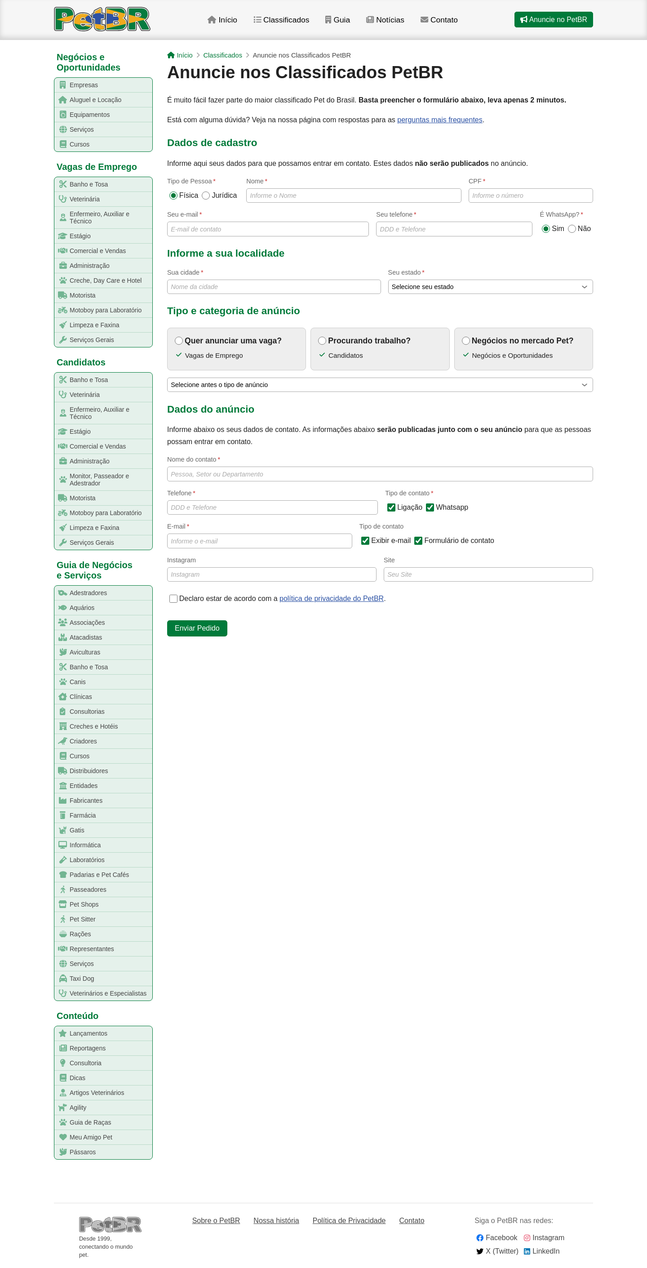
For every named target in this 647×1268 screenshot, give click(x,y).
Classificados (287, 22)
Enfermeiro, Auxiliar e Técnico (92, 217)
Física (184, 195)
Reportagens (80, 1048)
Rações (73, 934)
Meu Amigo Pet (83, 1137)
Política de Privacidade (349, 1220)
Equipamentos (82, 115)
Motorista (75, 295)
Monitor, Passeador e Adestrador (92, 479)
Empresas (76, 85)
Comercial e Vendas (90, 251)
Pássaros (75, 1152)
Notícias (392, 22)
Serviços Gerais (84, 340)
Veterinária (77, 199)
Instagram (272, 569)
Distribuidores (81, 771)
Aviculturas (77, 652)
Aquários (74, 608)
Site (488, 569)
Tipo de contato (381, 526)
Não (579, 229)
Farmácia (75, 815)
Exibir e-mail (386, 541)
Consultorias (80, 712)
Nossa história (276, 1220)
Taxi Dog (74, 979)
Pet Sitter (75, 919)
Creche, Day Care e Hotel (98, 281)
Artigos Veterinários (89, 1093)
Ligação (404, 507)
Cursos (72, 144)
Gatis (69, 830)
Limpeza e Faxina (87, 325)
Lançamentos (81, 1033)
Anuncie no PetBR (553, 22)
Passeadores (80, 890)
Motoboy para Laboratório (98, 310)
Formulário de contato (454, 541)
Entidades (76, 786)
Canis (70, 682)
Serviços (74, 129)
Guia (344, 22)
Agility (70, 1108)
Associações (80, 623)
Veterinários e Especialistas (100, 993)
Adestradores (81, 593)
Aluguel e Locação (88, 100)
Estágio (73, 236)
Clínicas (73, 697)
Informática (78, 845)
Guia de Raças (83, 1122)
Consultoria (78, 1063)
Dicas (70, 1078)
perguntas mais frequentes (439, 120)
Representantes (84, 949)
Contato (447, 22)
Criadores (76, 741)
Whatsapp (447, 507)
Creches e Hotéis (86, 726)
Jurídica (219, 195)
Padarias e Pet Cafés (92, 875)
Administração (82, 266)
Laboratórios (80, 860)
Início (228, 22)
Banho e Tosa (81, 184)
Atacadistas (78, 637)
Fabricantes (78, 801)
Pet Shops (77, 904)
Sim (553, 229)
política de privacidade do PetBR (331, 598)
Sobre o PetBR (216, 1220)
